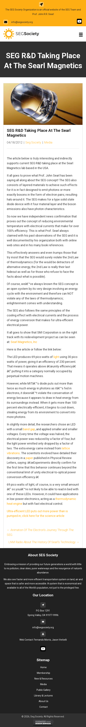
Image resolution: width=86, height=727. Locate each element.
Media (48, 142)
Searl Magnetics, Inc (24, 342)
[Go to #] (79, 21)
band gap (29, 429)
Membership (43, 673)
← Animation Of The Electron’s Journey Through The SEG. (40, 532)
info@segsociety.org (22, 22)
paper (29, 458)
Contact (43, 707)
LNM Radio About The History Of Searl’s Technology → (43, 542)
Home (43, 667)
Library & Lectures (43, 695)
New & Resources (43, 678)
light (56, 357)
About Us (43, 701)
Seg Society (33, 142)
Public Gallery (43, 690)
